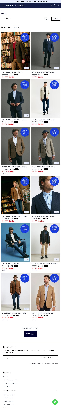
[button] (51, 5)
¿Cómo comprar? (8, 394)
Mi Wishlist (6, 386)
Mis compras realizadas (10, 380)
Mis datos (6, 377)
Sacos (15, 27)
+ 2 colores (5, 270)
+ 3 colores (5, 173)
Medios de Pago (8, 398)
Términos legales (8, 404)
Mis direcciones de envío (10, 383)
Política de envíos (8, 401)
